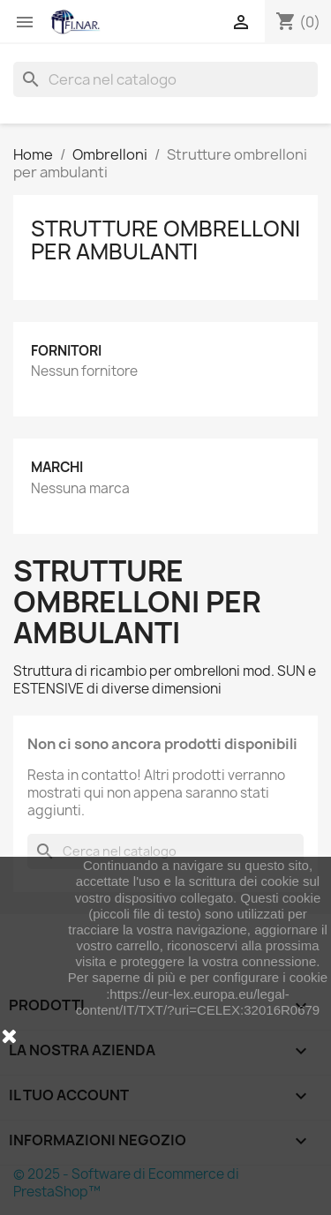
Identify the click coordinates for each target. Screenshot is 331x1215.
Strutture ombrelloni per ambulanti (165, 240)
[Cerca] (165, 79)
